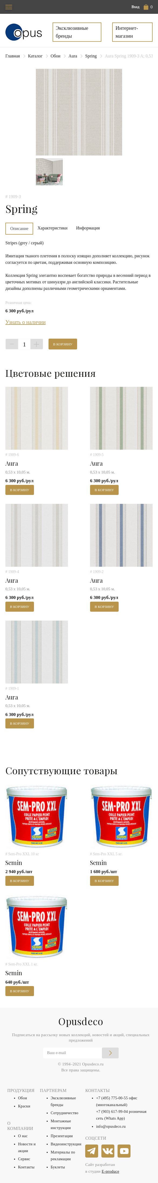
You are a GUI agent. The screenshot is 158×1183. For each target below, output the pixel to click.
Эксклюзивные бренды (72, 32)
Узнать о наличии (25, 322)
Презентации (62, 1136)
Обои (55, 56)
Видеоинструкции (66, 1144)
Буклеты (58, 1167)
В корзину (63, 344)
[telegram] (92, 1151)
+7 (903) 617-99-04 (112, 1112)
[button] (148, 7)
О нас (23, 1136)
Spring (91, 56)
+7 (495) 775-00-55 (112, 1098)
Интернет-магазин (126, 32)
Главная (12, 56)
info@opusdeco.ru (111, 1126)
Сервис (24, 1159)
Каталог (35, 56)
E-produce (110, 1171)
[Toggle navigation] (8, 7)
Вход (135, 7)
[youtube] (124, 1151)
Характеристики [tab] (52, 228)
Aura (72, 56)
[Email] (81, 1053)
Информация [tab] (88, 228)
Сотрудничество (64, 1113)
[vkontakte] (108, 1151)
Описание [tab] (19, 228)
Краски (24, 1106)
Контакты (26, 1167)
